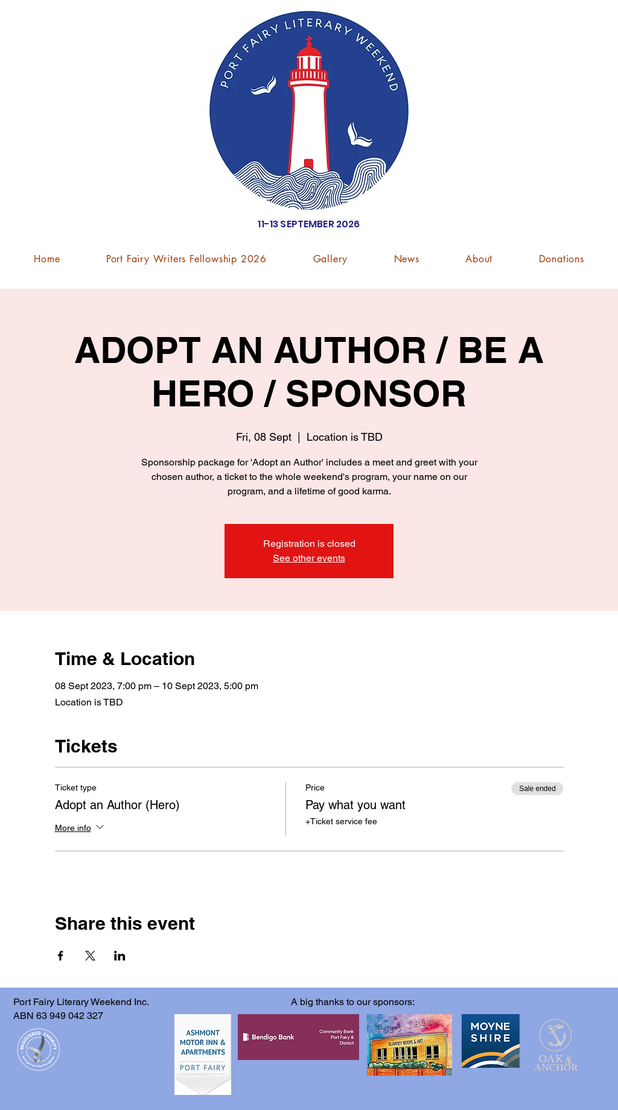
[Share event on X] (90, 955)
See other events (309, 558)
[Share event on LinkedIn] (120, 955)
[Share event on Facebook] (60, 955)
